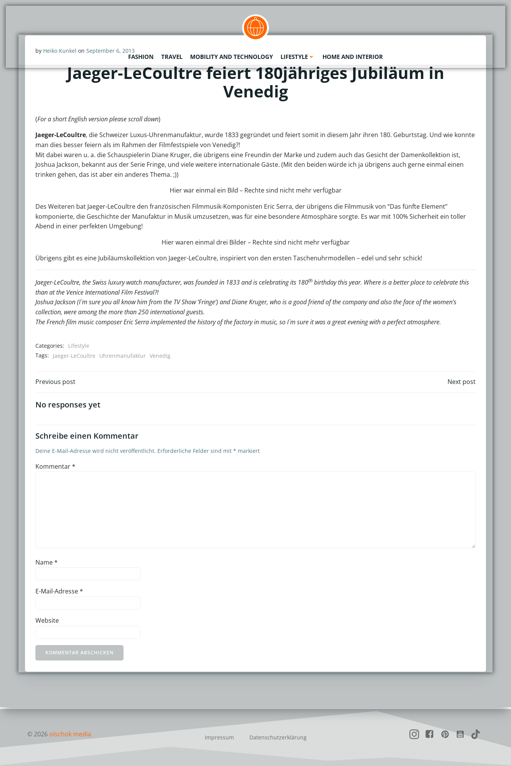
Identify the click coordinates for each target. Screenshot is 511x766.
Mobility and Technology (231, 56)
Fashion (141, 56)
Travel (171, 56)
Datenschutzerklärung (278, 737)
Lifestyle (298, 56)
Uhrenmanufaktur (123, 356)
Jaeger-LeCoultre (74, 356)
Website (47, 622)
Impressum (219, 737)
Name (47, 564)
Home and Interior (352, 56)
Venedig (160, 356)
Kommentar (56, 468)
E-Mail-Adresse (59, 593)
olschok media (70, 734)
